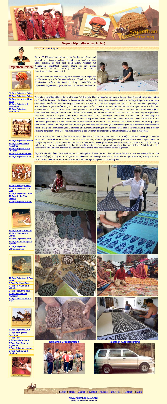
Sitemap (128, 391)
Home (63, 391)
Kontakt (93, 391)
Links (139, 391)
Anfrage (103, 391)
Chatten (81, 391)
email (72, 391)
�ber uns (115, 392)
